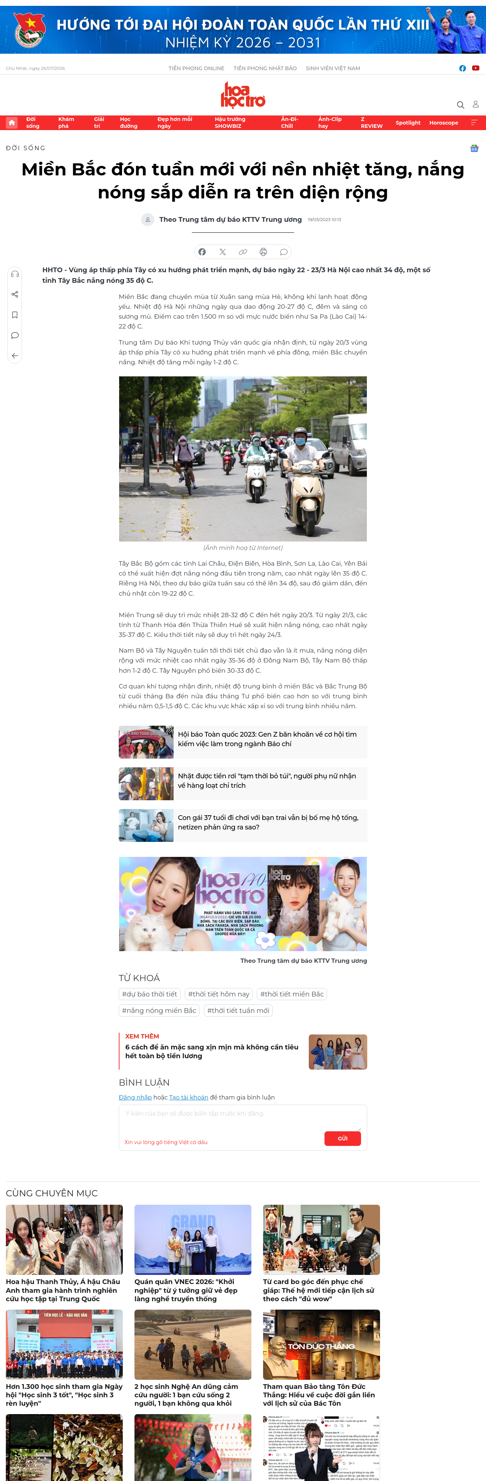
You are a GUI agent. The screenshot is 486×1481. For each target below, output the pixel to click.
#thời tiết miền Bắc (292, 994)
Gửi (343, 1138)
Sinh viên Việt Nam (333, 68)
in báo (263, 252)
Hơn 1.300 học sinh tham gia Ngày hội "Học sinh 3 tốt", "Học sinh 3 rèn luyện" (64, 1395)
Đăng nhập (135, 1097)
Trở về (15, 356)
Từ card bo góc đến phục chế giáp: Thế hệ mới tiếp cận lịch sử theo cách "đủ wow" (318, 1290)
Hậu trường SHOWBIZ (230, 122)
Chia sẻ (15, 294)
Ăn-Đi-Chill (289, 122)
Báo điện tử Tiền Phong (243, 95)
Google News (474, 148)
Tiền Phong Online (197, 68)
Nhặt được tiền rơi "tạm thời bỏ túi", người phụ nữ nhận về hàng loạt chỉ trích (267, 780)
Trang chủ (12, 123)
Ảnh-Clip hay (330, 122)
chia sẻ (202, 252)
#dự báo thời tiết (149, 994)
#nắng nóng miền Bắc (159, 1011)
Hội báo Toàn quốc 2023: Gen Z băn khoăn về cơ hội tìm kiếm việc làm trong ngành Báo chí (267, 739)
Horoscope (443, 122)
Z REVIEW (372, 122)
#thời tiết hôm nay (218, 994)
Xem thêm (474, 123)
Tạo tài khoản (188, 1097)
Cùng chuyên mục (52, 1193)
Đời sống (32, 122)
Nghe (15, 274)
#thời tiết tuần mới (238, 1011)
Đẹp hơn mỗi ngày (174, 122)
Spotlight (408, 122)
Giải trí (99, 122)
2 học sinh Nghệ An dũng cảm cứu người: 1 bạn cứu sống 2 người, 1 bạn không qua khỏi (186, 1395)
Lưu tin (15, 315)
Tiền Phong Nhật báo (265, 68)
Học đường (128, 122)
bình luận (284, 252)
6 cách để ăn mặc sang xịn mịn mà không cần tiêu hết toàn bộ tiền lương (212, 1051)
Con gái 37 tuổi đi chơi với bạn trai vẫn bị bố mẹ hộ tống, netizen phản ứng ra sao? (268, 822)
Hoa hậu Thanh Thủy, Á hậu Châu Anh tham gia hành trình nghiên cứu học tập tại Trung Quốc (63, 1290)
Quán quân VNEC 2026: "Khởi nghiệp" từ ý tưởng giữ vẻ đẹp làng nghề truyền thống (186, 1290)
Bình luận (15, 335)
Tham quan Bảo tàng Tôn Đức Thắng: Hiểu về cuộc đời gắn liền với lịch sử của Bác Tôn (319, 1395)
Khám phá (66, 122)
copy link (243, 252)
